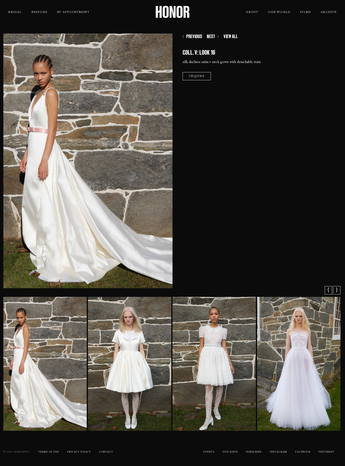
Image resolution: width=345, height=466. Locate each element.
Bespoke (39, 12)
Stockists (230, 452)
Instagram (278, 452)
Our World (279, 12)
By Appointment (73, 12)
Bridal (15, 12)
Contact (106, 452)
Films (305, 12)
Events (208, 452)
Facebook (302, 452)
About (252, 12)
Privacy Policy (79, 452)
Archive (329, 12)
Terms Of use (48, 452)
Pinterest (326, 452)
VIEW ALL (231, 36)
